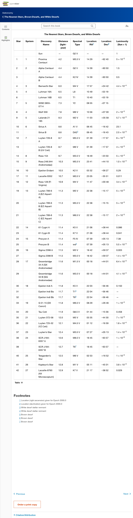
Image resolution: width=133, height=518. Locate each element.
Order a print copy (27, 504)
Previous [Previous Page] (19, 494)
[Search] (92, 26)
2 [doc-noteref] (108, 44)
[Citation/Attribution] (72, 515)
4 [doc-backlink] (20, 411)
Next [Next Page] (127, 494)
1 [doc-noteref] (93, 44)
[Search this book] (65, 26)
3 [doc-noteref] (77, 131)
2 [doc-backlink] (20, 404)
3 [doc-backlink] (20, 407)
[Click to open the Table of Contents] (5, 27)
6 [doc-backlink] (20, 418)
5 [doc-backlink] (20, 414)
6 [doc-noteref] (75, 296)
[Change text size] (127, 26)
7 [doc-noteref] (75, 346)
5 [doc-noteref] (75, 291)
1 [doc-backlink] (20, 400)
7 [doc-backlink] (20, 421)
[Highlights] (5, 38)
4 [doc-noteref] (76, 244)
